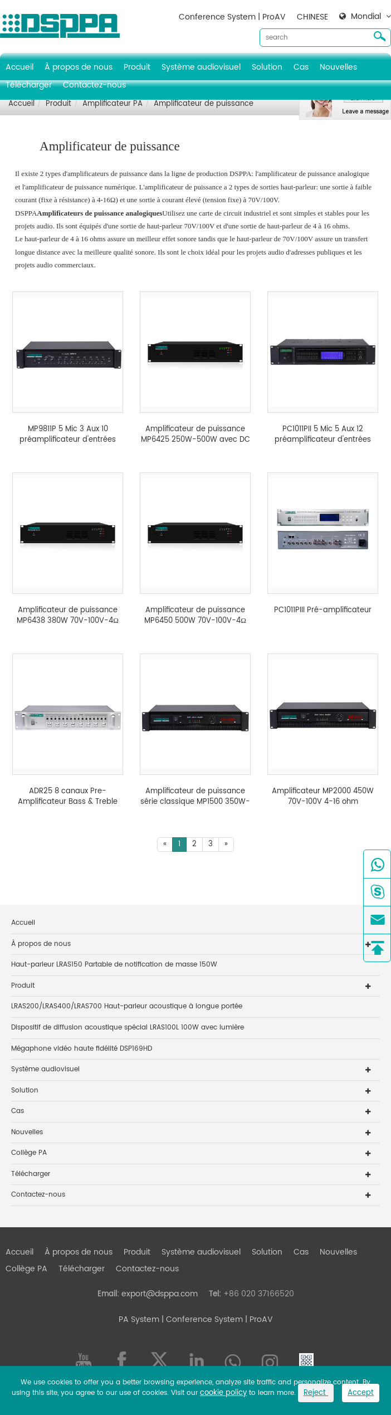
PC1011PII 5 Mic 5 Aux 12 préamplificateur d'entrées (323, 435)
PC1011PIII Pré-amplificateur (323, 610)
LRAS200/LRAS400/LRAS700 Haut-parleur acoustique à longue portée (126, 1006)
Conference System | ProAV (232, 17)
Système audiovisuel (201, 67)
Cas (301, 67)
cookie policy (223, 1393)
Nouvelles (338, 67)
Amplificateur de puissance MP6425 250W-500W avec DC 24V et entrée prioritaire (195, 435)
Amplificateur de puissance (203, 104)
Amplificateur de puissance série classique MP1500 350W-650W (195, 797)
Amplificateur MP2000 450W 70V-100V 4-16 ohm (323, 797)
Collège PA (29, 1153)
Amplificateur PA (112, 104)
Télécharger (29, 85)
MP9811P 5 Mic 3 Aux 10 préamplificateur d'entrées (67, 435)
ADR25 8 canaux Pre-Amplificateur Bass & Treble (68, 797)
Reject (316, 1393)
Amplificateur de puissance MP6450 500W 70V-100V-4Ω (195, 616)
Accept (361, 1393)
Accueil (19, 67)
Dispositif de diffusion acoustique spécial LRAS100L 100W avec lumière (127, 1027)
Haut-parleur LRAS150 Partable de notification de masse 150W (114, 964)
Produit (137, 67)
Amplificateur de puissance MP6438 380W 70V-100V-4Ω (68, 616)
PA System (139, 1319)
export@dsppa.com (159, 1293)
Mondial (366, 16)
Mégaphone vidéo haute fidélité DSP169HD (81, 1048)
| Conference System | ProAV (216, 1319)
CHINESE (312, 17)
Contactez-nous (94, 85)
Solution (267, 67)
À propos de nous (79, 67)
